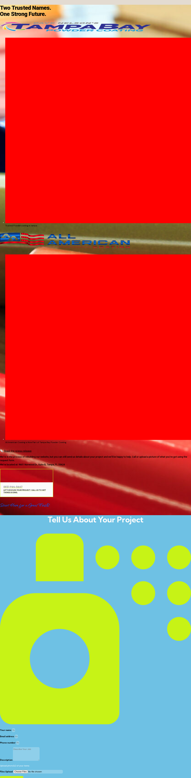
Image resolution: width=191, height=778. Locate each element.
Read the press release (18, 451)
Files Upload (6, 771)
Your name (6, 730)
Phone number (8, 742)
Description (6, 760)
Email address (7, 736)
